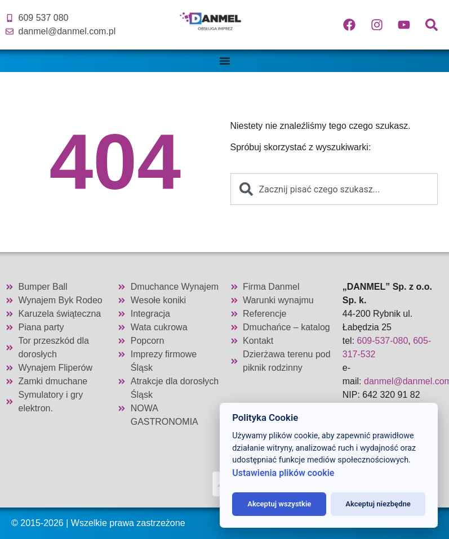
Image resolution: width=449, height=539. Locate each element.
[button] (22, 516)
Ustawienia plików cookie (283, 473)
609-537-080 (382, 340)
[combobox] (334, 189)
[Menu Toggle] (224, 60)
